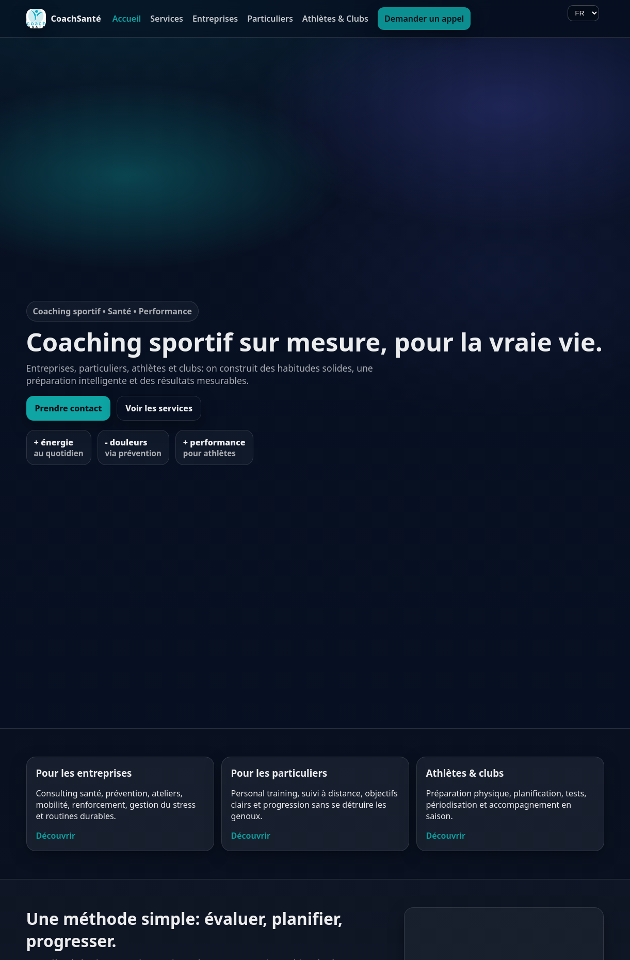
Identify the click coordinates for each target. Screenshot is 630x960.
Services (166, 18)
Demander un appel (424, 18)
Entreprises (215, 18)
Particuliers (270, 18)
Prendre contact (68, 408)
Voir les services (158, 408)
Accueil (126, 18)
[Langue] (583, 13)
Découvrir (55, 835)
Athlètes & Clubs (335, 18)
